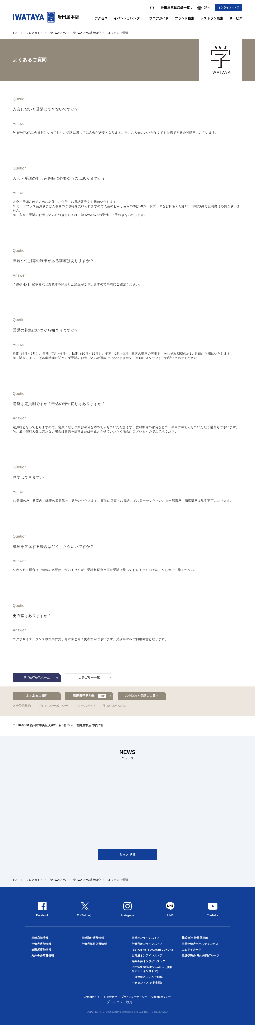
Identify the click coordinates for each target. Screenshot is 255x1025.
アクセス (101, 18)
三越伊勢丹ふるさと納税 (147, 977)
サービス (235, 18)
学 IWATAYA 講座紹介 (87, 32)
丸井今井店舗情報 (43, 955)
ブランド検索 (184, 18)
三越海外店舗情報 (93, 937)
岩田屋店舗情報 (41, 949)
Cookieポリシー (161, 996)
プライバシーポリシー (53, 705)
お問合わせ (110, 996)
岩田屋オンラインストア (147, 955)
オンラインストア (228, 7)
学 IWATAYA (58, 32)
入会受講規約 (22, 705)
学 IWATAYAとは (114, 705)
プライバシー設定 (120, 1002)
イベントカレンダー (128, 18)
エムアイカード (192, 949)
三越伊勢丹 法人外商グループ (200, 955)
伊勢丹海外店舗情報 (94, 943)
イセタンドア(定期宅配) (147, 982)
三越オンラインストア (146, 937)
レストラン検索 (212, 18)
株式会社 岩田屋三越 (195, 937)
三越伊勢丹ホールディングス (200, 943)
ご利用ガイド (92, 996)
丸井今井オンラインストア (148, 961)
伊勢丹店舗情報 (41, 943)
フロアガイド (159, 18)
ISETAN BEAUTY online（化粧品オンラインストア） (152, 969)
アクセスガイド (85, 705)
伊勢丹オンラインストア (147, 943)
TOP (16, 32)
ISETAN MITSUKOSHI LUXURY (153, 949)
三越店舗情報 (40, 937)
